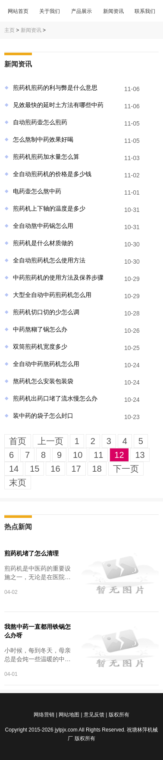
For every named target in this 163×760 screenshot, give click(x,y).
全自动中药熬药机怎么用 (46, 363)
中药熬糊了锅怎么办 (40, 329)
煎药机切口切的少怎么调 (46, 312)
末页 (17, 482)
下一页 (126, 468)
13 (139, 455)
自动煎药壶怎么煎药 (40, 122)
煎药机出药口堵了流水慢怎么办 (55, 398)
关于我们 (49, 11)
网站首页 (18, 11)
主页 (9, 30)
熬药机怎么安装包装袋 (43, 381)
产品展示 (81, 11)
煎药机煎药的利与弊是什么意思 (55, 87)
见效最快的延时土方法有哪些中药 (58, 104)
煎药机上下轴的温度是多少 (49, 208)
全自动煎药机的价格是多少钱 (52, 173)
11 (98, 455)
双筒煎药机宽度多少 (40, 346)
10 (77, 455)
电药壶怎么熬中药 (37, 191)
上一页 (50, 441)
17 (76, 468)
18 (97, 468)
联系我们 (145, 11)
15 (34, 468)
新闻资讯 (113, 11)
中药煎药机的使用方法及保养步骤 (58, 277)
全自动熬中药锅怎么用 (43, 225)
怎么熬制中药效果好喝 (43, 139)
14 (14, 468)
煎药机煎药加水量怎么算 (46, 156)
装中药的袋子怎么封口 (43, 415)
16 (55, 468)
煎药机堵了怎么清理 (31, 553)
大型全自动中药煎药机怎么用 (52, 294)
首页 (17, 441)
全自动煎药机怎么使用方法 (49, 260)
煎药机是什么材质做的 (43, 243)
